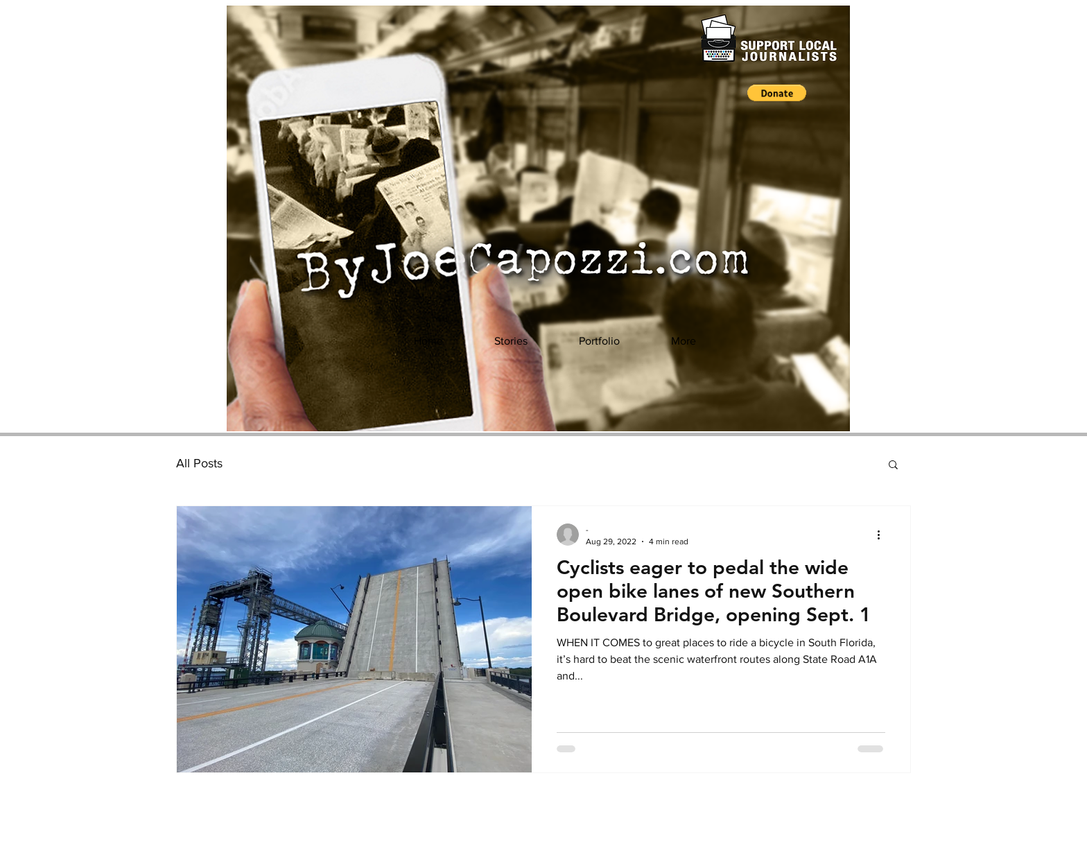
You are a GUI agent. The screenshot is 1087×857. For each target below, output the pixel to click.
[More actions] (883, 534)
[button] (776, 93)
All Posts (199, 463)
